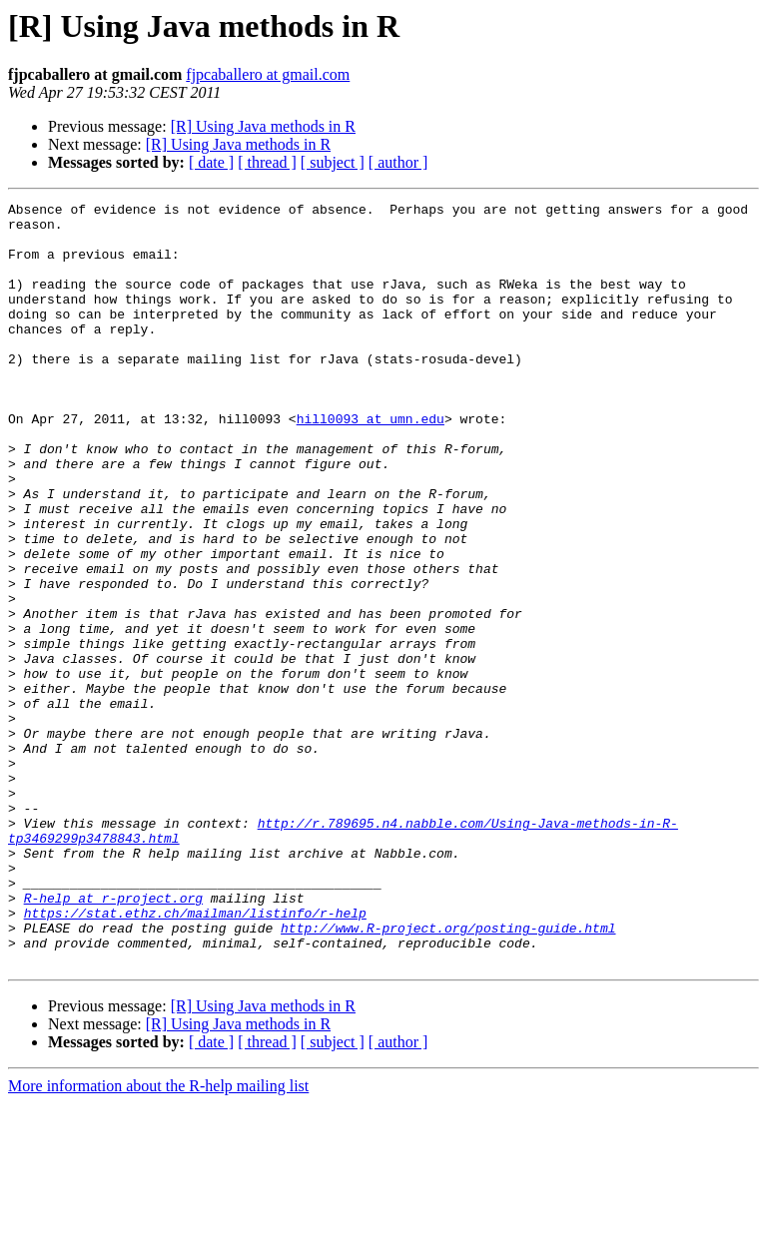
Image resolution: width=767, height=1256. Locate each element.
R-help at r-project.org (113, 1038)
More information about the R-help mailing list (158, 1238)
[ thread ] (267, 162)
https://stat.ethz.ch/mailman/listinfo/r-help (195, 1056)
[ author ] (398, 162)
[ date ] (211, 162)
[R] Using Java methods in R (263, 126)
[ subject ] (333, 162)
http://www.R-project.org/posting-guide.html (448, 1074)
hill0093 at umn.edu (370, 463)
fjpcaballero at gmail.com (268, 74)
